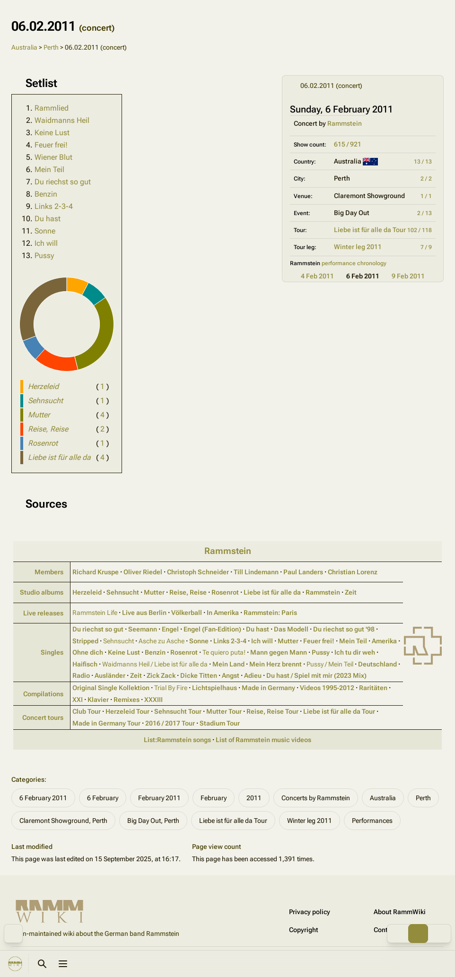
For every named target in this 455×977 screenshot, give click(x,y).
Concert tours (42, 717)
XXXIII (153, 699)
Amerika (384, 641)
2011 (254, 798)
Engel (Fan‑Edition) (213, 629)
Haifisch (84, 664)
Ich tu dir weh (354, 652)
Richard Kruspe (95, 572)
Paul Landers (303, 572)
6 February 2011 (43, 798)
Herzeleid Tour (127, 711)
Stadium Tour (220, 723)
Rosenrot (225, 592)
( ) (102, 386)
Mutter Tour (224, 711)
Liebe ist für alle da (272, 592)
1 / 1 (426, 196)
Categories (27, 779)
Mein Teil (49, 169)
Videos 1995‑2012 (327, 688)
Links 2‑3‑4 (229, 641)
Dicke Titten (198, 675)
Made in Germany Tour (106, 723)
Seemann (142, 629)
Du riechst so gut (63, 181)
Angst (230, 675)
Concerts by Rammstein (315, 798)
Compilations (43, 694)
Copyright (303, 930)
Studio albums (41, 592)
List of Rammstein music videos (263, 740)
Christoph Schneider (198, 572)
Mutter (154, 592)
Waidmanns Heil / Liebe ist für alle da (155, 664)
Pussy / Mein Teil (329, 664)
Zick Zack (161, 675)
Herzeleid (87, 592)
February (214, 798)
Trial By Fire (170, 688)
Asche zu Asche (161, 641)
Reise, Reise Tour (272, 711)
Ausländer (110, 675)
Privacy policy (309, 912)
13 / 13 (423, 161)
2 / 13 (424, 213)
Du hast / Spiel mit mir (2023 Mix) (316, 675)
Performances (372, 820)
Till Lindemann (256, 572)
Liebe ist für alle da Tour (370, 229)
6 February (102, 798)
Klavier (98, 699)
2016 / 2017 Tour (170, 723)
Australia (24, 47)
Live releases (43, 613)
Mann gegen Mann (278, 652)
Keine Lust (52, 132)
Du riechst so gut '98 (344, 629)
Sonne (45, 230)
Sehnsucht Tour (177, 711)
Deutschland (377, 664)
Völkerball (186, 612)
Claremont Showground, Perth (63, 820)
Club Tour (86, 711)
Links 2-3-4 (54, 206)
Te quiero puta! (223, 652)
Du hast (48, 218)
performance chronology (354, 263)
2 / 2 (426, 178)
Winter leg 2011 (358, 247)
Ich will (46, 243)
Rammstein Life (94, 612)
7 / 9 (426, 247)
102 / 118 (419, 230)
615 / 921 (347, 144)
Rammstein (344, 123)
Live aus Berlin (144, 612)
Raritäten (373, 688)
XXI (77, 699)
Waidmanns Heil (62, 120)
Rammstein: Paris (270, 612)
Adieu (253, 675)
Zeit (351, 592)
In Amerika (223, 612)
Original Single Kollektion (110, 688)
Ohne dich (87, 652)
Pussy (44, 255)
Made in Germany (268, 688)
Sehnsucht (122, 592)
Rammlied (52, 108)
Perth (51, 47)
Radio (81, 675)
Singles (52, 652)
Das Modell (291, 629)
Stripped (85, 641)
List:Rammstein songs (177, 740)
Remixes (127, 699)
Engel (170, 629)
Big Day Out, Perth (153, 820)
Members (49, 572)
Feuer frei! (51, 144)
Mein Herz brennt (275, 664)
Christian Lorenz (352, 572)
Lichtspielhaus (214, 688)
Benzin (46, 194)
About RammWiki (400, 912)
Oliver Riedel (142, 572)
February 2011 (159, 798)
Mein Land (228, 664)
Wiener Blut (53, 157)
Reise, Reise (188, 592)
